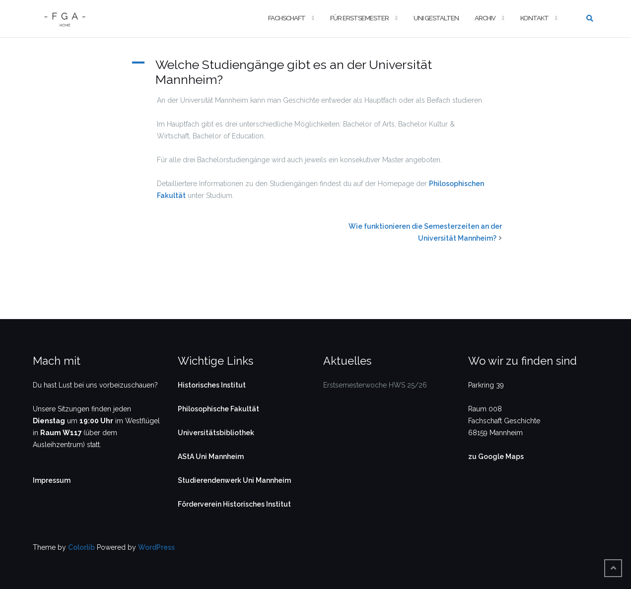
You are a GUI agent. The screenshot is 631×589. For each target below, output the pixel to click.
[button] (316, 72)
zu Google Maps (496, 456)
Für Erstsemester (359, 18)
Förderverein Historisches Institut (234, 504)
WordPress (156, 547)
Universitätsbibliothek (216, 433)
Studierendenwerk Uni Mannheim (234, 480)
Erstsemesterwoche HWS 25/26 (375, 385)
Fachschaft (286, 18)
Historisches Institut (212, 385)
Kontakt (534, 18)
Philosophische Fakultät (218, 409)
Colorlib (81, 547)
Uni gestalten (436, 18)
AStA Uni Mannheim (211, 456)
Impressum (51, 480)
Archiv (485, 18)
